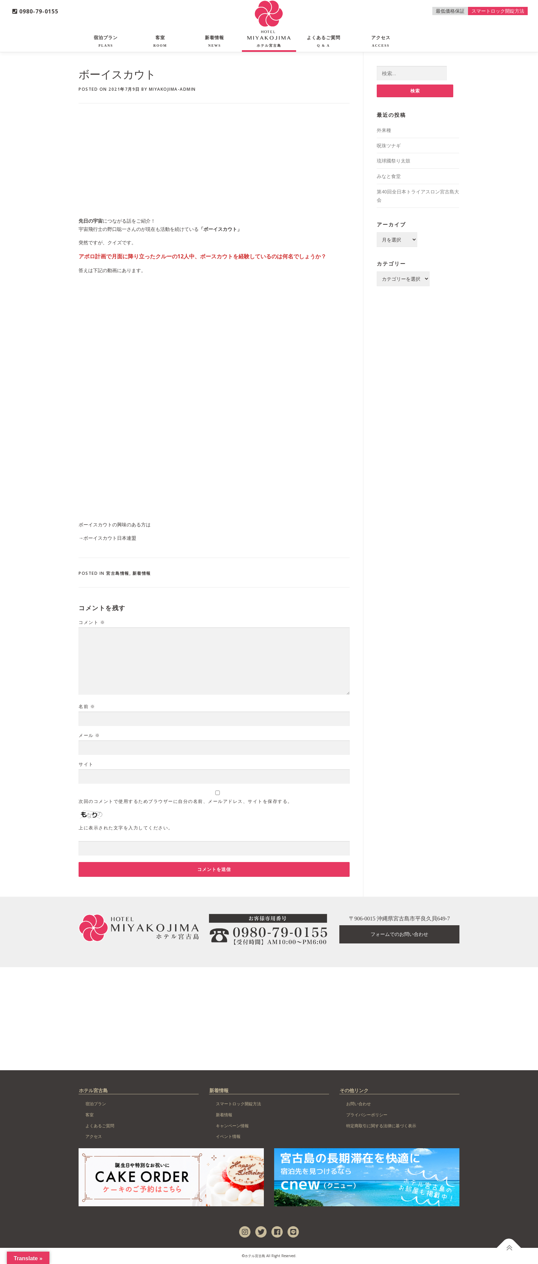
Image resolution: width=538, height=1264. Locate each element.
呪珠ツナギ (389, 145)
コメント (92, 622)
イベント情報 (228, 1136)
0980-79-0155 (35, 11)
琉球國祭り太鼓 (393, 160)
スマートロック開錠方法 (497, 11)
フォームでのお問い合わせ (399, 934)
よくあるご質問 (323, 41)
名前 (87, 706)
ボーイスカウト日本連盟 (109, 538)
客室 (160, 41)
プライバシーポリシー (366, 1115)
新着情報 (214, 41)
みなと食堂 (389, 176)
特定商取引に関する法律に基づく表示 (381, 1126)
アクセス (380, 41)
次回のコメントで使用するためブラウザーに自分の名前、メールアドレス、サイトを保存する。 (186, 801)
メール (89, 735)
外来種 (384, 130)
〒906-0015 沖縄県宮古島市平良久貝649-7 (399, 918)
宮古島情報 (117, 573)
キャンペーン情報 (232, 1126)
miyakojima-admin (172, 89)
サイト (86, 764)
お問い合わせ (358, 1104)
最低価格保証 (450, 11)
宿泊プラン (106, 41)
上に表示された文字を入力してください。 (126, 828)
